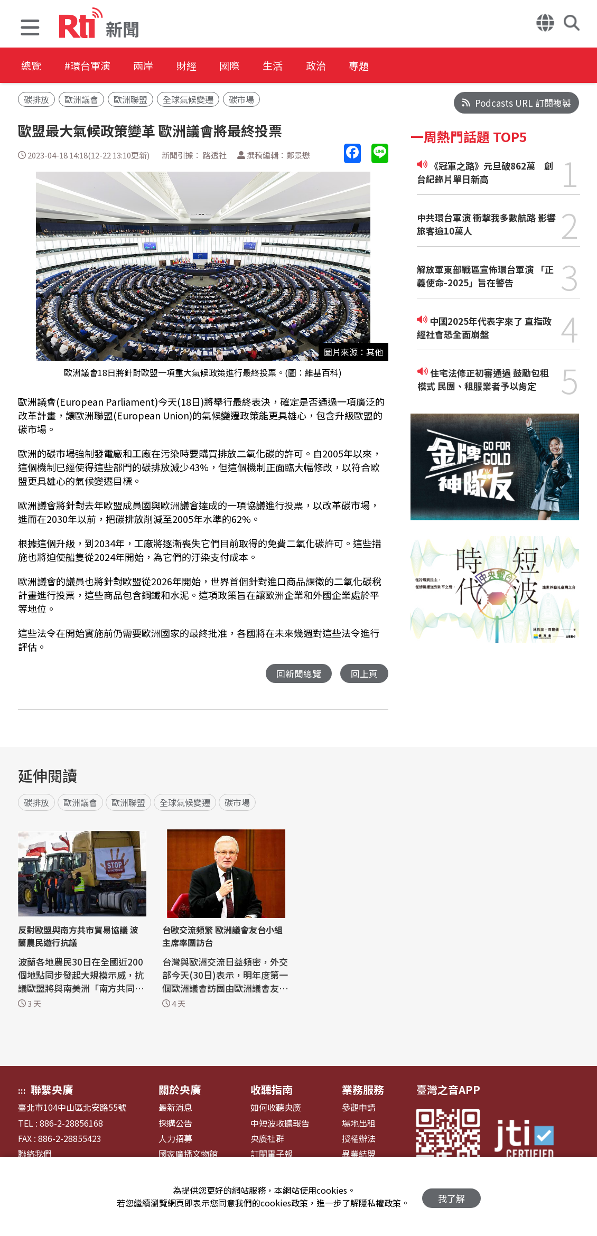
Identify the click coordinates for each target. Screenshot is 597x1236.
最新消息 (175, 1108)
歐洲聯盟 (130, 99)
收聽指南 (271, 1090)
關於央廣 (179, 1090)
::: (22, 1090)
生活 (296, 65)
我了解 (451, 1196)
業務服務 (363, 1090)
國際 (249, 65)
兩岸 (154, 65)
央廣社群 (267, 1139)
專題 (392, 65)
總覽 (31, 65)
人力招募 (175, 1139)
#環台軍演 (93, 65)
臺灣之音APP (448, 1090)
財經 (201, 65)
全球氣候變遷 (188, 99)
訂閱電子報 (271, 1154)
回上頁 (364, 673)
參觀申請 (359, 1108)
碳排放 (36, 99)
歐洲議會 (81, 99)
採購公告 (175, 1124)
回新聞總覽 (298, 673)
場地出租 (359, 1124)
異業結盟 (359, 1154)
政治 (344, 65)
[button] (30, 29)
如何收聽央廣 (275, 1108)
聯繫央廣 (52, 1090)
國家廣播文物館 (188, 1154)
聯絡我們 (35, 1154)
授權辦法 (359, 1139)
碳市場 (241, 99)
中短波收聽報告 (280, 1124)
